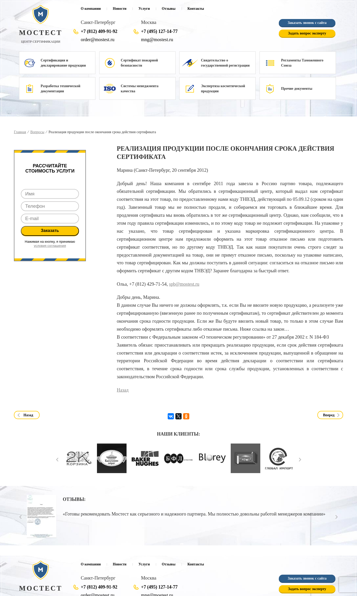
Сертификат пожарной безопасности (139, 62)
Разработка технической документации (60, 88)
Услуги (144, 9)
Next (300, 460)
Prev (57, 460)
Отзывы (168, 9)
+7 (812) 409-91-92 (99, 31)
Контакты (196, 9)
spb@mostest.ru (184, 284)
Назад (122, 390)
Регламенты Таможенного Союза (302, 62)
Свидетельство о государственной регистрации (225, 62)
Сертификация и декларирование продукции (63, 62)
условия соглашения (50, 246)
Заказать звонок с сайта (307, 23)
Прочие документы (296, 89)
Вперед (329, 415)
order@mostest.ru (97, 39)
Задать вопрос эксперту (307, 33)
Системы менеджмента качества (139, 88)
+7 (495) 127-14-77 (159, 31)
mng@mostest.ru (157, 39)
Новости (119, 9)
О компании (91, 9)
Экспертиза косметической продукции (223, 88)
